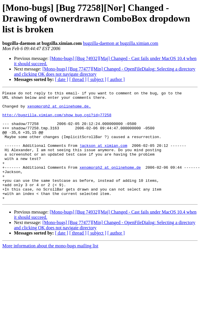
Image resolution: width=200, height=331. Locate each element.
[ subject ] (97, 79)
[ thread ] (77, 79)
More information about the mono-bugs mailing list (50, 267)
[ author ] (116, 79)
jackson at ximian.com (103, 156)
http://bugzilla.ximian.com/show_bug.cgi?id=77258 (56, 120)
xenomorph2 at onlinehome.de (110, 183)
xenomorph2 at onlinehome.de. (59, 109)
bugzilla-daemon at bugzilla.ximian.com (120, 43)
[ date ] (61, 79)
